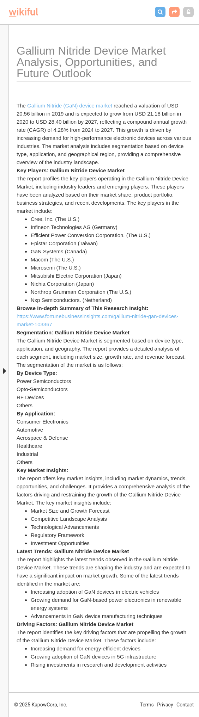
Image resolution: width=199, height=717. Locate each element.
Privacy (165, 704)
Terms (147, 704)
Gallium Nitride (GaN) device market (69, 106)
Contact (185, 704)
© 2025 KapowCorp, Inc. (40, 704)
